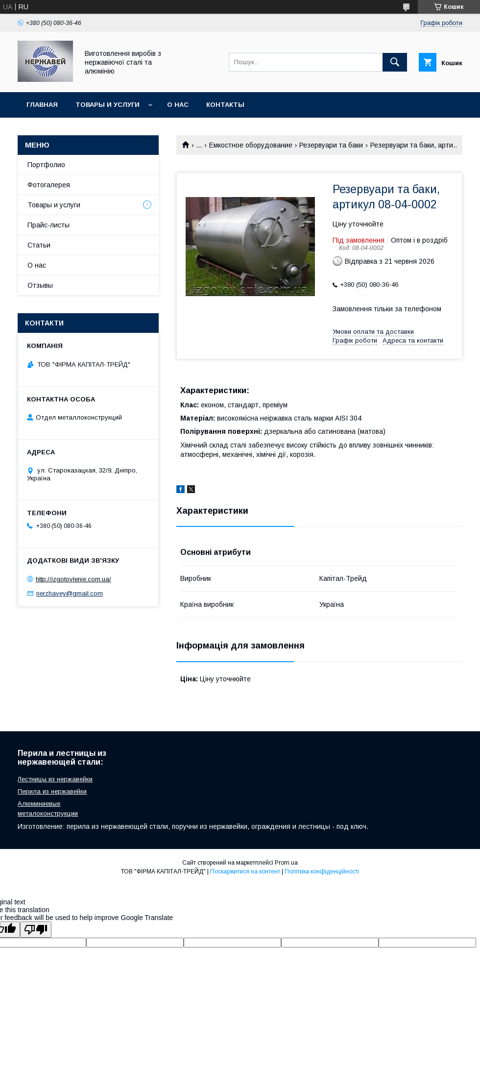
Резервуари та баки (331, 145)
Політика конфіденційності (322, 871)
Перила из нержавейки (52, 791)
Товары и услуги (107, 104)
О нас (178, 104)
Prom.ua (286, 862)
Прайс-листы (48, 225)
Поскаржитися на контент (245, 871)
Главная (42, 104)
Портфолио (46, 165)
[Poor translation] (35, 930)
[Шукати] (395, 62)
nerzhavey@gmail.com (69, 593)
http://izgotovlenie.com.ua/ (73, 579)
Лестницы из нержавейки (55, 779)
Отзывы (40, 285)
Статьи (38, 245)
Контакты (225, 104)
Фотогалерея (48, 185)
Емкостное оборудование (250, 145)
